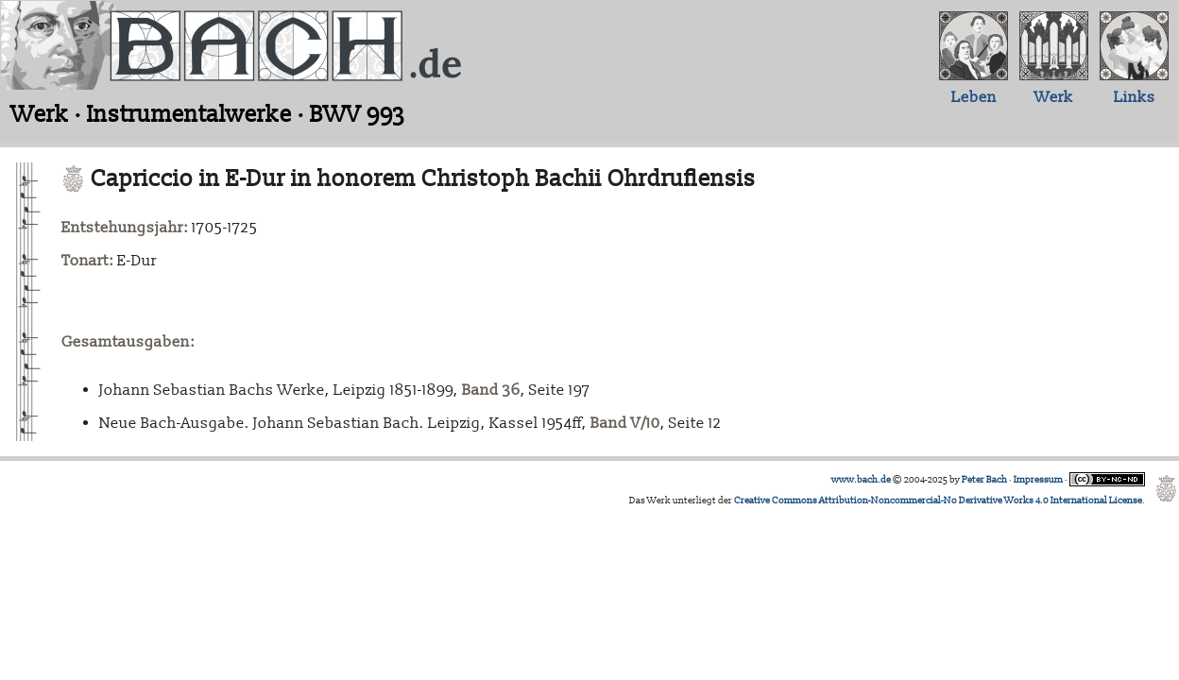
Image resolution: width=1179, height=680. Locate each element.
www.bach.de (861, 479)
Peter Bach (984, 479)
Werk (1053, 97)
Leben (974, 97)
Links (1134, 97)
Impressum (1038, 479)
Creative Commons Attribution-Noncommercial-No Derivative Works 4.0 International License (938, 500)
